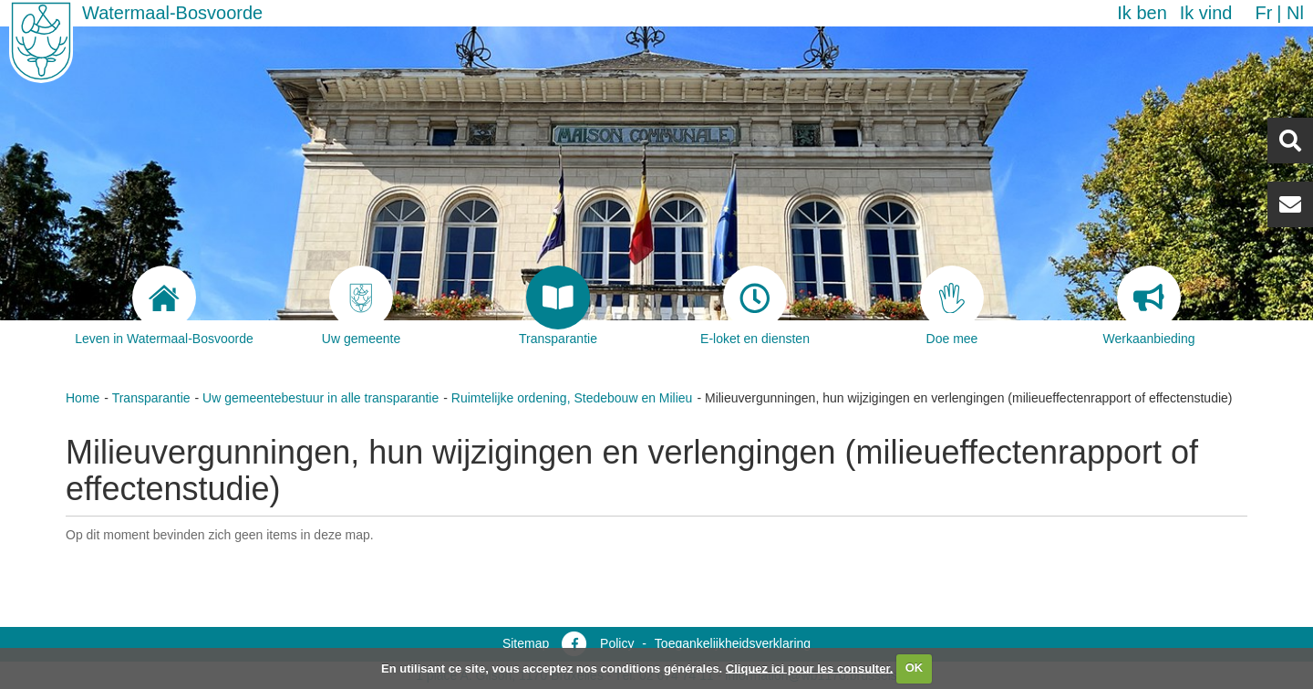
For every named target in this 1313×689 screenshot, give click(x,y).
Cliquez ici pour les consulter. (810, 667)
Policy (617, 643)
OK (914, 667)
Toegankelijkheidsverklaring (733, 643)
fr (1263, 13)
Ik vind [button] (1206, 13)
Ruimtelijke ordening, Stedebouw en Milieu (572, 398)
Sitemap (525, 643)
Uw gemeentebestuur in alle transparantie (320, 398)
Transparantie (151, 398)
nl (1295, 13)
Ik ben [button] (1141, 13)
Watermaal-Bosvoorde (172, 13)
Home (82, 398)
